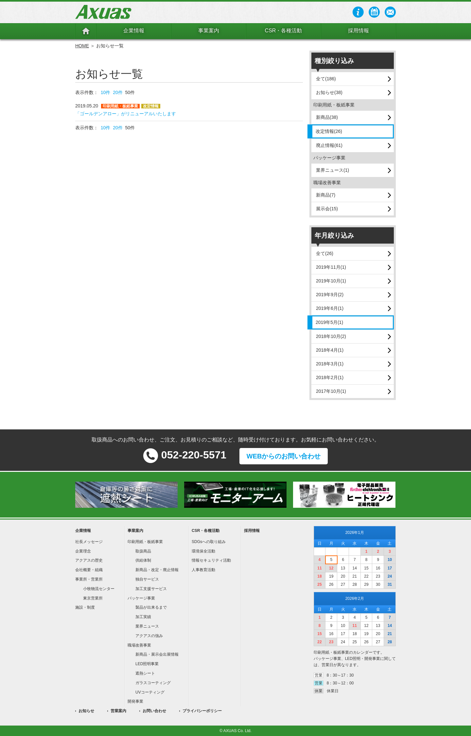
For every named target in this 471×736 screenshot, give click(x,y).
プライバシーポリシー (202, 711)
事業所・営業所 (89, 579)
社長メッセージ (89, 541)
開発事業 (135, 701)
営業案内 (118, 711)
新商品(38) (327, 117)
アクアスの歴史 (89, 560)
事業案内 (208, 30)
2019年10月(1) (331, 280)
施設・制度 (85, 607)
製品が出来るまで (151, 607)
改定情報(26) (329, 131)
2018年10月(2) (331, 336)
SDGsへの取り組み (209, 541)
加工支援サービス (151, 588)
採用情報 (358, 30)
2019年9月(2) (329, 294)
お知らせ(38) (329, 92)
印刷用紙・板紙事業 (145, 541)
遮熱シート (145, 673)
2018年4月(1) (329, 350)
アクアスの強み (149, 635)
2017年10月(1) (331, 391)
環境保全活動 (203, 551)
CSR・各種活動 (283, 30)
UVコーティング (150, 692)
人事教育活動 (203, 570)
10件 (106, 92)
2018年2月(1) (329, 377)
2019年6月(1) (329, 308)
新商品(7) (325, 195)
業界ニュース (147, 626)
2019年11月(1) (331, 267)
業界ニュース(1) (332, 170)
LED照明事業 (147, 664)
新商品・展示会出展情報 (157, 654)
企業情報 (133, 30)
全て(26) (324, 253)
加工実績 (143, 617)
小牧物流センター (98, 588)
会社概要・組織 (89, 570)
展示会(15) (327, 208)
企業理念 (83, 551)
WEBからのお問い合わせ (284, 456)
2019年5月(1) (329, 322)
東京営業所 (93, 598)
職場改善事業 (139, 645)
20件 (118, 92)
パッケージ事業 (141, 598)
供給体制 (143, 560)
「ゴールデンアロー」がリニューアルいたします (125, 113)
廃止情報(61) (329, 145)
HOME (82, 45)
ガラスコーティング (153, 682)
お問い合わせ (154, 711)
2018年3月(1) (329, 363)
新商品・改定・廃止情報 (157, 570)
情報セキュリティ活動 (211, 560)
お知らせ (86, 711)
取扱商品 (143, 551)
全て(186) (326, 78)
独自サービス (147, 579)
